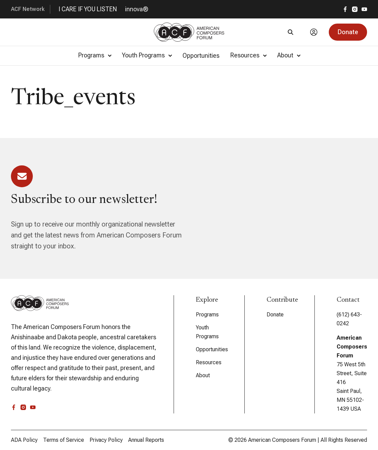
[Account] (313, 32)
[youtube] (364, 9)
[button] (348, 32)
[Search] (290, 32)
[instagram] (354, 9)
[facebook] (345, 9)
